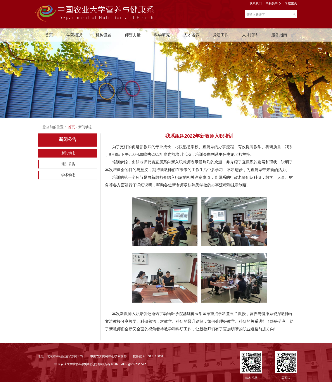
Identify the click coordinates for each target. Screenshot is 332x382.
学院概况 (74, 35)
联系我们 (255, 3)
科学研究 (162, 35)
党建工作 (220, 35)
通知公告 (68, 164)
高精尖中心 (273, 3)
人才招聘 (250, 35)
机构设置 (103, 35)
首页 (49, 35)
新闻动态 (68, 153)
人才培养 (191, 35)
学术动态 (68, 175)
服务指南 (279, 35)
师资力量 (133, 35)
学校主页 (291, 3)
